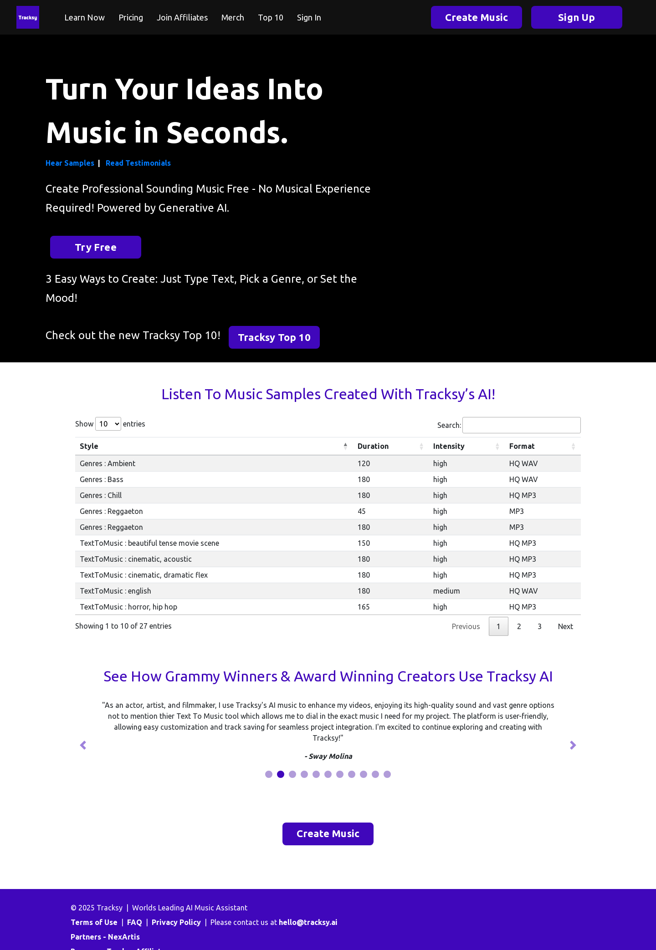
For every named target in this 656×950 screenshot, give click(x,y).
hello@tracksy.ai (308, 922)
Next (565, 626)
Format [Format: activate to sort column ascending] (522, 446)
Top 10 (270, 17)
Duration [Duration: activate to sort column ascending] (373, 446)
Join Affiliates (182, 17)
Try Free (96, 247)
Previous (466, 626)
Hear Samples (70, 163)
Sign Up (576, 17)
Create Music (476, 17)
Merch (232, 17)
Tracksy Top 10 (274, 337)
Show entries (110, 424)
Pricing (130, 17)
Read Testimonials (138, 163)
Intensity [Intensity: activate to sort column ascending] (449, 446)
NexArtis (124, 937)
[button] (82, 745)
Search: (509, 425)
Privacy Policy (176, 922)
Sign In (309, 17)
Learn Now (84, 17)
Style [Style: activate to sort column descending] (89, 446)
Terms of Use (94, 922)
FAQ (134, 922)
